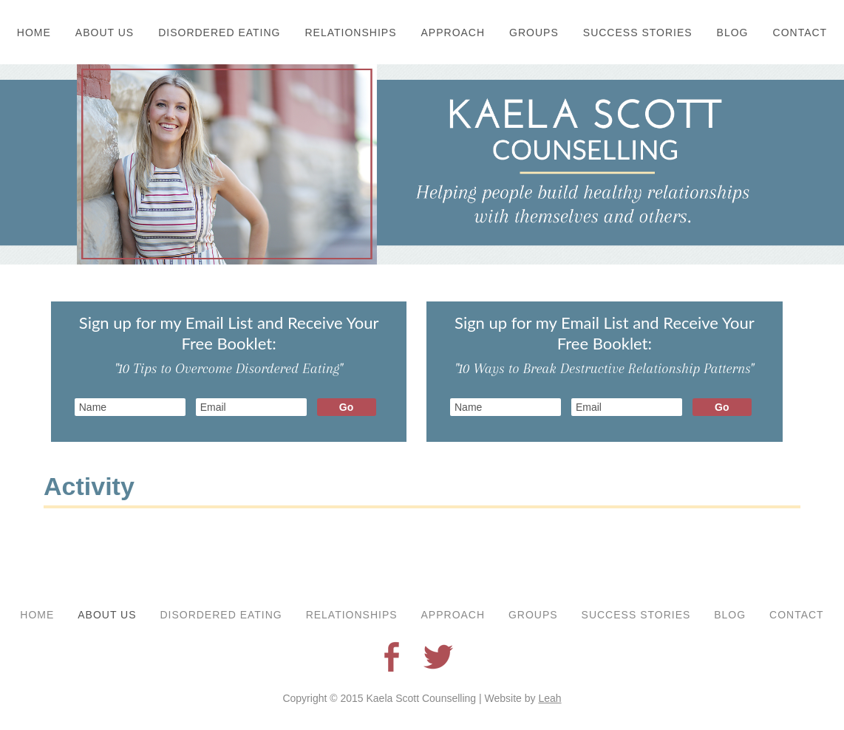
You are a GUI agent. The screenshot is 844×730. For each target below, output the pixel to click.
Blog (733, 32)
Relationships (351, 32)
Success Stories (637, 32)
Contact (800, 32)
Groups (534, 32)
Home (34, 32)
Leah (549, 698)
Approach (453, 32)
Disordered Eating (219, 32)
